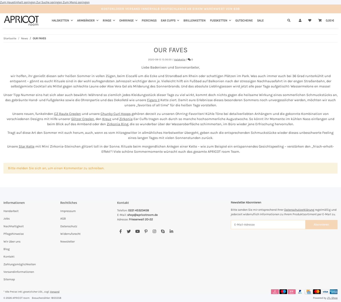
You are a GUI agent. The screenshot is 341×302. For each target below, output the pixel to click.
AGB (63, 218)
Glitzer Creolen (82, 119)
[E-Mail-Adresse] (268, 224)
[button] (300, 20)
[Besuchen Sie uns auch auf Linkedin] (171, 232)
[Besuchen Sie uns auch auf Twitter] (129, 232)
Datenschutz (68, 226)
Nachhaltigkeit (13, 226)
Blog (6, 249)
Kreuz (106, 119)
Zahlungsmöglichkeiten (19, 264)
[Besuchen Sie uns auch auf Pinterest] (146, 232)
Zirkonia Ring (117, 124)
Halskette (179, 59)
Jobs (6, 218)
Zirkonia (126, 119)
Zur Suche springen (49, 2)
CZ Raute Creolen (67, 114)
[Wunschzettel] (310, 20)
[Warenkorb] (326, 20)
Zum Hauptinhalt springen (18, 2)
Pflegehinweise (13, 234)
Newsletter (67, 241)
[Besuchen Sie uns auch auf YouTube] (137, 232)
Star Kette (26, 146)
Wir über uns (11, 241)
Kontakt (8, 256)
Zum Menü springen (76, 2)
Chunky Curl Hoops (116, 114)
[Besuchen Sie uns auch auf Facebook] (120, 232)
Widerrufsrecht (70, 234)
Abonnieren (321, 224)
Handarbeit (11, 211)
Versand (54, 291)
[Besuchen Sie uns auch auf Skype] (163, 232)
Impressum (68, 211)
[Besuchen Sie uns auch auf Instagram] (154, 232)
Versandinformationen (18, 272)
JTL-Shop (332, 297)
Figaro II (153, 100)
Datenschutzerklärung (299, 210)
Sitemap (9, 279)
